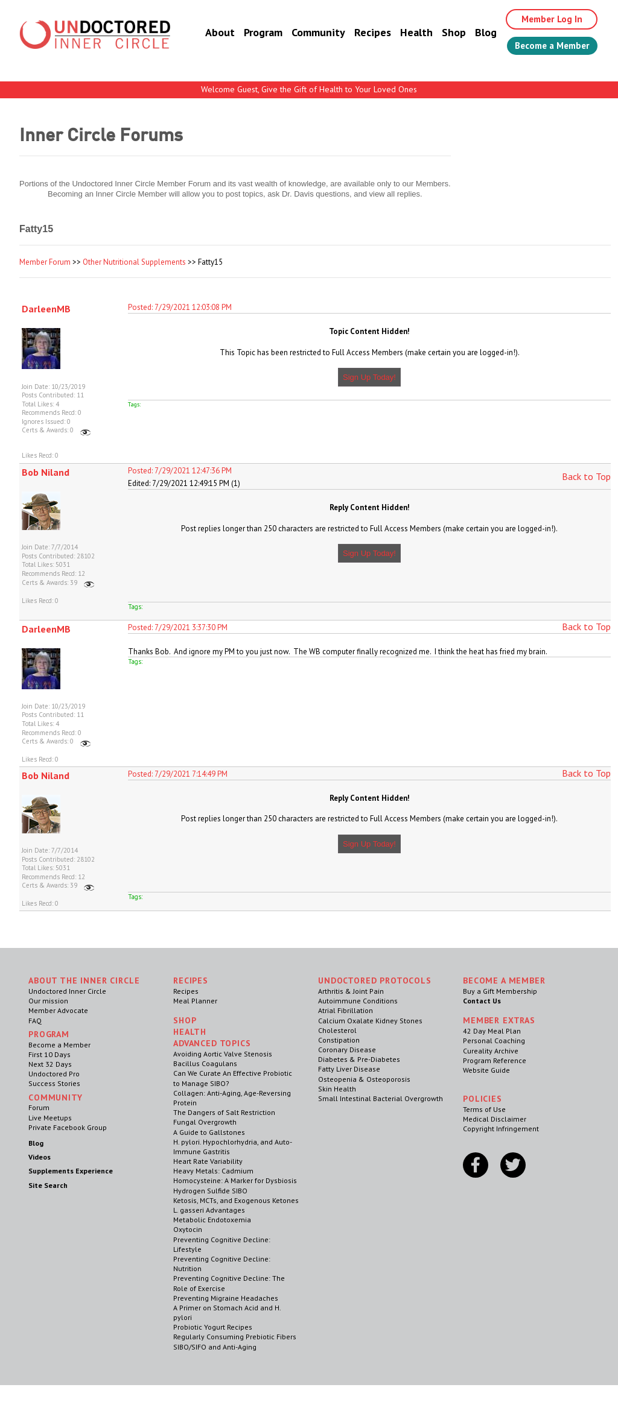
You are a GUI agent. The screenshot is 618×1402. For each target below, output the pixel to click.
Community (309, 33)
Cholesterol (337, 1030)
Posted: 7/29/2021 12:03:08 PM (180, 307)
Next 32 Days (50, 1064)
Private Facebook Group (67, 1127)
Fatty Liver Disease (349, 1068)
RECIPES (190, 980)
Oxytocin (187, 1229)
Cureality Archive (490, 1050)
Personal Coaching (494, 1040)
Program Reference (494, 1060)
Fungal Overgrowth (205, 1121)
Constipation (339, 1039)
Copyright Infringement (501, 1128)
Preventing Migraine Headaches (225, 1298)
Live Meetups (50, 1117)
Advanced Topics (212, 1043)
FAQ (35, 1020)
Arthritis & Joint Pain (351, 991)
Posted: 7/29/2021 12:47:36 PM (180, 471)
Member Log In (545, 19)
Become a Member (547, 46)
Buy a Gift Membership (500, 991)
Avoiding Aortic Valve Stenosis (222, 1053)
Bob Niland (45, 472)
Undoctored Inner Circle (67, 991)
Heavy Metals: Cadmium (213, 1170)
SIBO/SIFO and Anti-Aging (214, 1346)
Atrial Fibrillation (345, 1010)
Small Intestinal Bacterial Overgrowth (380, 1098)
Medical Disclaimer (494, 1118)
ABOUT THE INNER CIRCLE (83, 980)
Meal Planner (195, 1000)
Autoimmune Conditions (358, 1000)
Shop (445, 33)
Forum (38, 1107)
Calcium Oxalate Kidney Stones (370, 1020)
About (211, 33)
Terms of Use (484, 1109)
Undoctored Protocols (375, 980)
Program (254, 33)
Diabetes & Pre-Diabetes (359, 1059)
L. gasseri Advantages (209, 1209)
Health (407, 33)
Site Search (48, 1185)
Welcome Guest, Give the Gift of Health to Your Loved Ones (309, 89)
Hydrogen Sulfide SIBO (210, 1190)
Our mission (48, 1000)
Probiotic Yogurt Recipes (212, 1326)
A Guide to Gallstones (209, 1132)
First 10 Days (49, 1054)
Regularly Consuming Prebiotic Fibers (234, 1336)
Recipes (363, 33)
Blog (477, 33)
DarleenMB (46, 309)
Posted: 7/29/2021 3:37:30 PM (178, 627)
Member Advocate (58, 1010)
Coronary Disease (347, 1049)
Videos (39, 1156)
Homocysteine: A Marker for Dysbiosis (235, 1180)
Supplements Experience (70, 1170)
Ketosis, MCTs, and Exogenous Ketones (236, 1200)
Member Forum (45, 262)
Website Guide (486, 1070)
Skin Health (337, 1088)
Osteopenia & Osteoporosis (364, 1079)
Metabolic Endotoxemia (212, 1219)
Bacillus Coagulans (205, 1063)
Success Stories (54, 1083)
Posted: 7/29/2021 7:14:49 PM (178, 774)
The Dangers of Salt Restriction (224, 1112)
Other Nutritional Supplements (134, 262)
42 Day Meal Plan (492, 1030)
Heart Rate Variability (208, 1161)
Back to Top (586, 476)
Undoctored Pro (54, 1073)
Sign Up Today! (369, 377)
